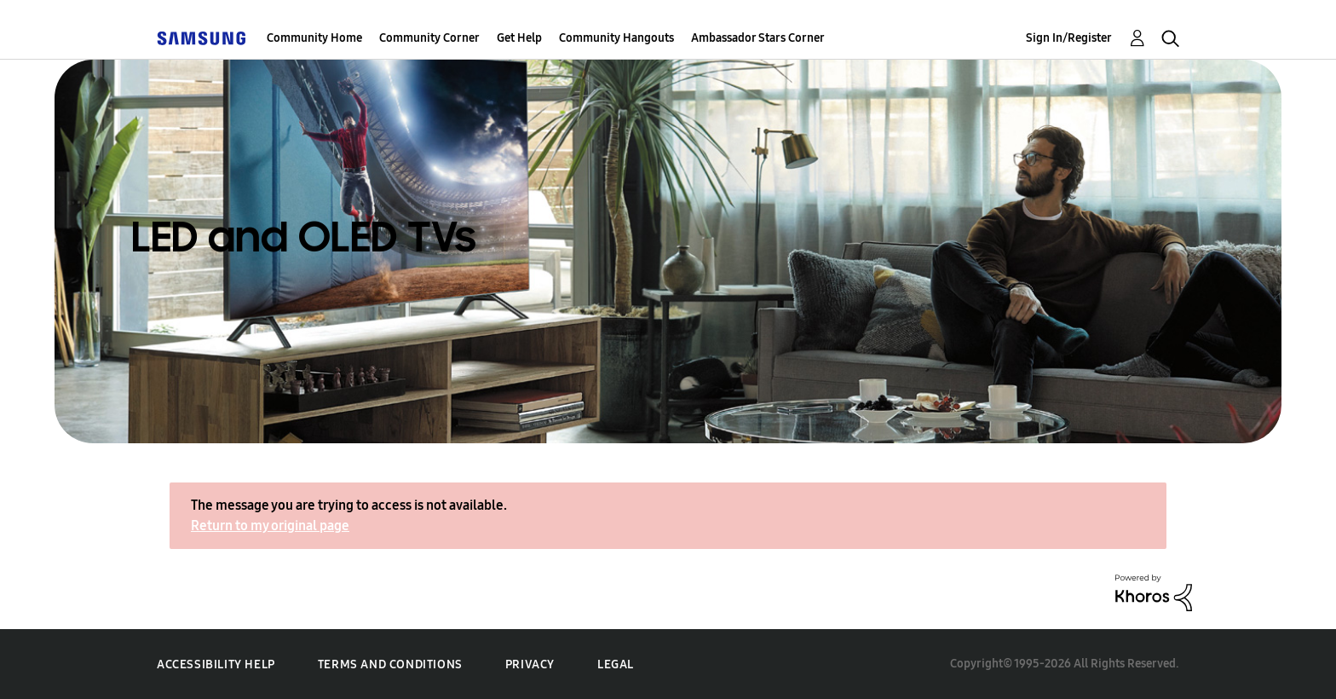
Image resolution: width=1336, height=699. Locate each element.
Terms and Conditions (390, 664)
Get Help (519, 38)
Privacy (530, 664)
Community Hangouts (616, 38)
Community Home (314, 38)
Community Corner (429, 38)
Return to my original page (270, 525)
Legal (615, 664)
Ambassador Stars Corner (758, 38)
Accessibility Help (216, 664)
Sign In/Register (1069, 38)
